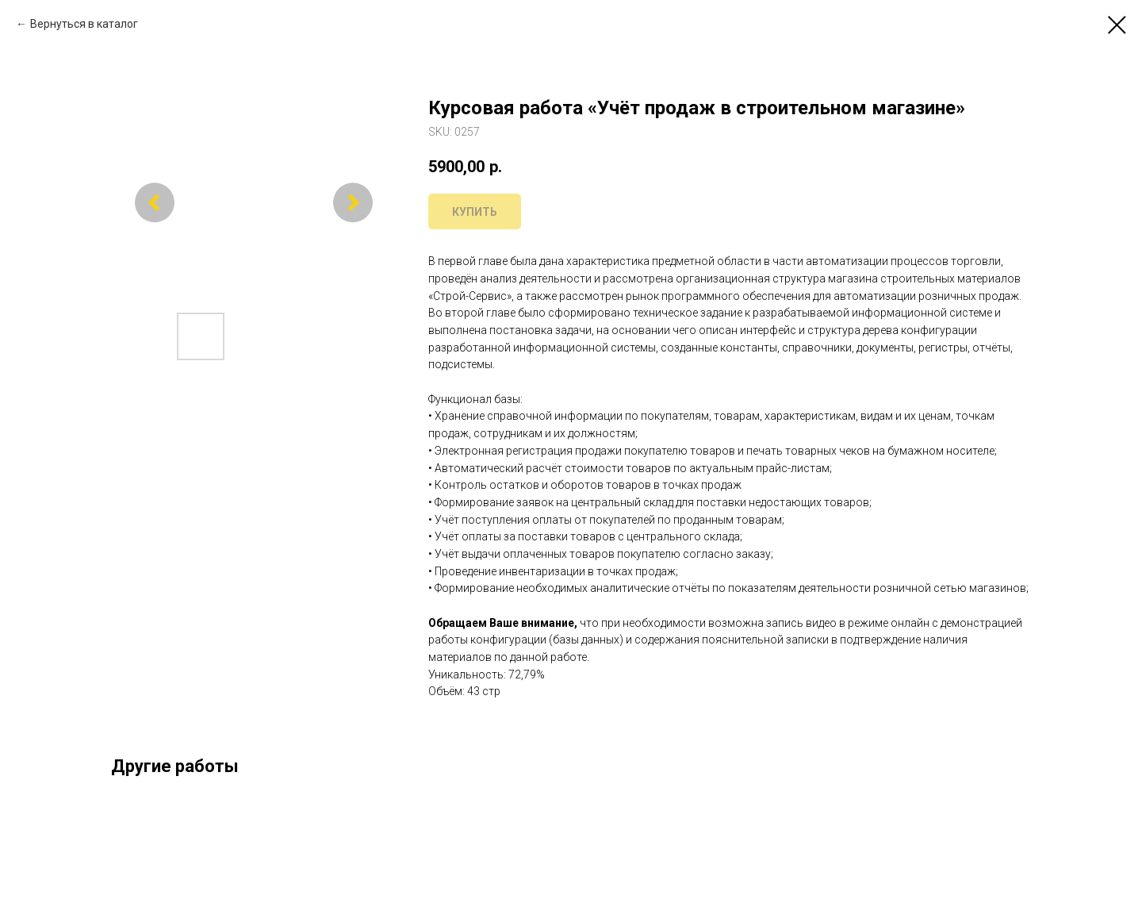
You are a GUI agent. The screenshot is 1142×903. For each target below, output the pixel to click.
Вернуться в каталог (84, 23)
